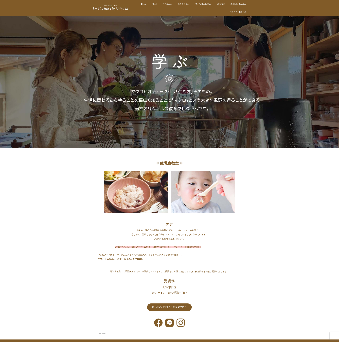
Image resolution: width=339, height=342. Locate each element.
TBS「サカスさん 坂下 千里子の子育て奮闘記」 (121, 259)
